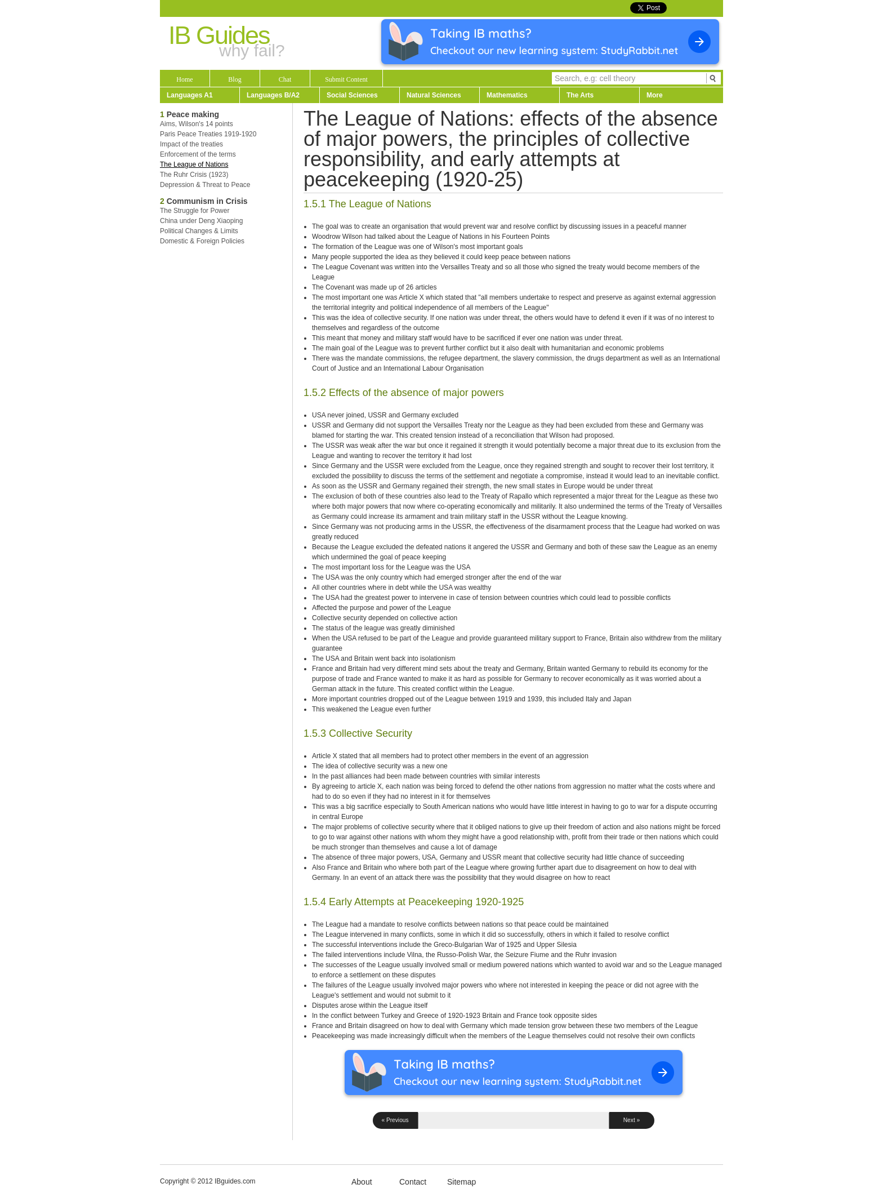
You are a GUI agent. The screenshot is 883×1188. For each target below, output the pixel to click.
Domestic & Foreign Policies (202, 241)
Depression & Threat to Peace (205, 185)
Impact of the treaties (191, 144)
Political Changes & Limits (199, 231)
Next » (631, 1120)
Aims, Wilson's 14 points (196, 124)
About (361, 1181)
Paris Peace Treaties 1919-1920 (208, 134)
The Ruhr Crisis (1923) (194, 175)
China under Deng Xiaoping (201, 221)
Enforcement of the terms (198, 154)
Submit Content (346, 79)
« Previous (394, 1120)
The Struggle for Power (194, 211)
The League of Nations (194, 164)
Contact (412, 1181)
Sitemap (461, 1181)
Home (184, 79)
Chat (285, 79)
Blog (234, 79)
